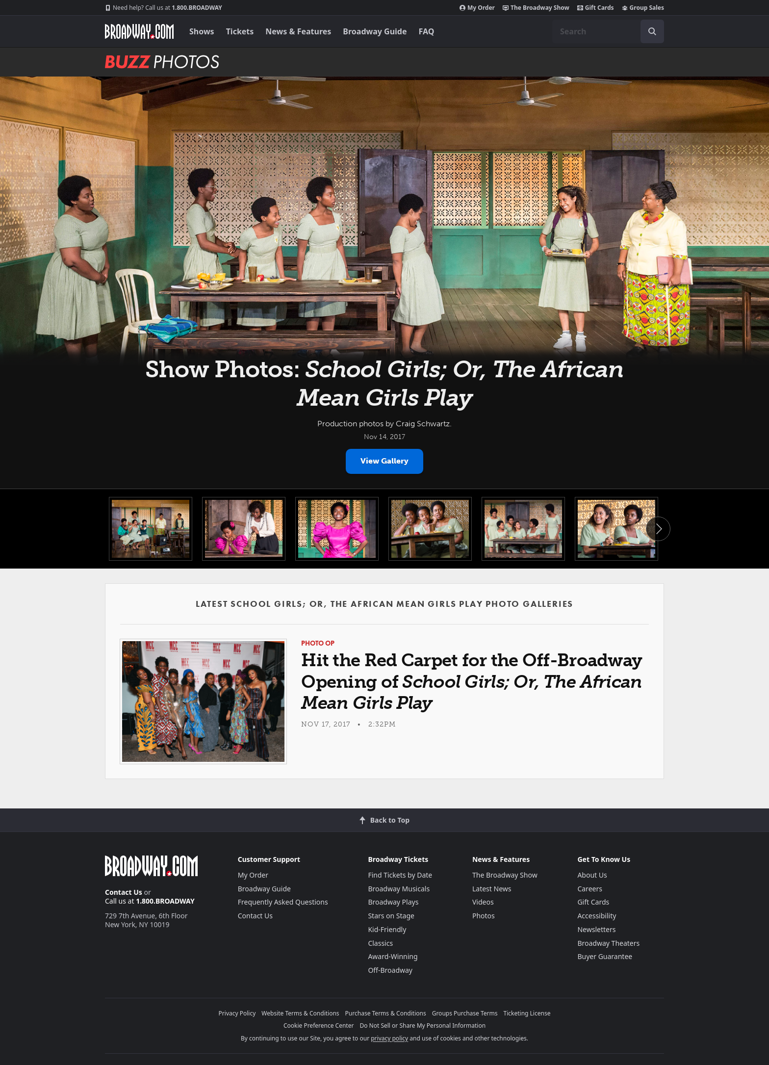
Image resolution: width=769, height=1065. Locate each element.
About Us (592, 875)
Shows (201, 31)
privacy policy (389, 1038)
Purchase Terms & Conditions (385, 1013)
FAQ (427, 31)
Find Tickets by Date (400, 875)
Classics (380, 943)
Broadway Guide (375, 31)
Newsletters (596, 929)
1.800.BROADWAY (163, 8)
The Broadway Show (536, 8)
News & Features (298, 31)
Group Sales (643, 8)
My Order (477, 8)
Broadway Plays (393, 902)
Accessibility (596, 915)
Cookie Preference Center (318, 1025)
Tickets (240, 31)
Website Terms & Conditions (300, 1013)
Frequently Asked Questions (283, 902)
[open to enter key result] (652, 31)
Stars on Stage (391, 915)
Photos (483, 915)
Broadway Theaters (608, 943)
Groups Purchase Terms (465, 1013)
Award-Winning (392, 956)
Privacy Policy (237, 1013)
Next (658, 529)
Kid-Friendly (387, 929)
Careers (589, 888)
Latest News (492, 888)
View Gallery (384, 461)
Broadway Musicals (399, 888)
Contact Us (123, 892)
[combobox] (608, 31)
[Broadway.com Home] (139, 31)
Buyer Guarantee (604, 956)
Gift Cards (595, 8)
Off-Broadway (390, 970)
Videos (483, 902)
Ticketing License (527, 1013)
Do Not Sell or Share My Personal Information (422, 1025)
